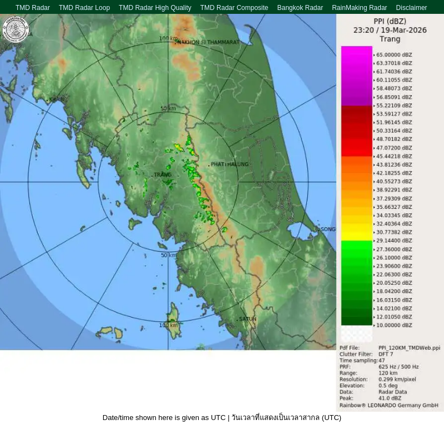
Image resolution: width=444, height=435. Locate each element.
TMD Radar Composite (234, 8)
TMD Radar (33, 8)
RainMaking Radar (359, 8)
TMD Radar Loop (84, 8)
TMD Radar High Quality (155, 8)
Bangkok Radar (300, 8)
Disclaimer (411, 8)
